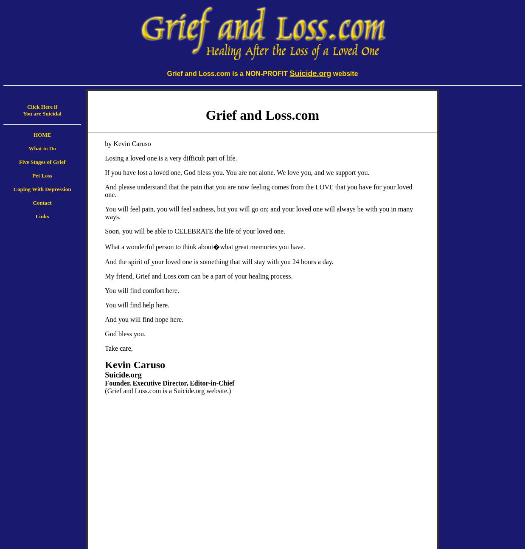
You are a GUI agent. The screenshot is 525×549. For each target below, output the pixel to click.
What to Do (42, 148)
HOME (42, 135)
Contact (42, 203)
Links (42, 216)
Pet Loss (42, 175)
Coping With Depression (42, 189)
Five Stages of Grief (42, 162)
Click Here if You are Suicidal (42, 110)
